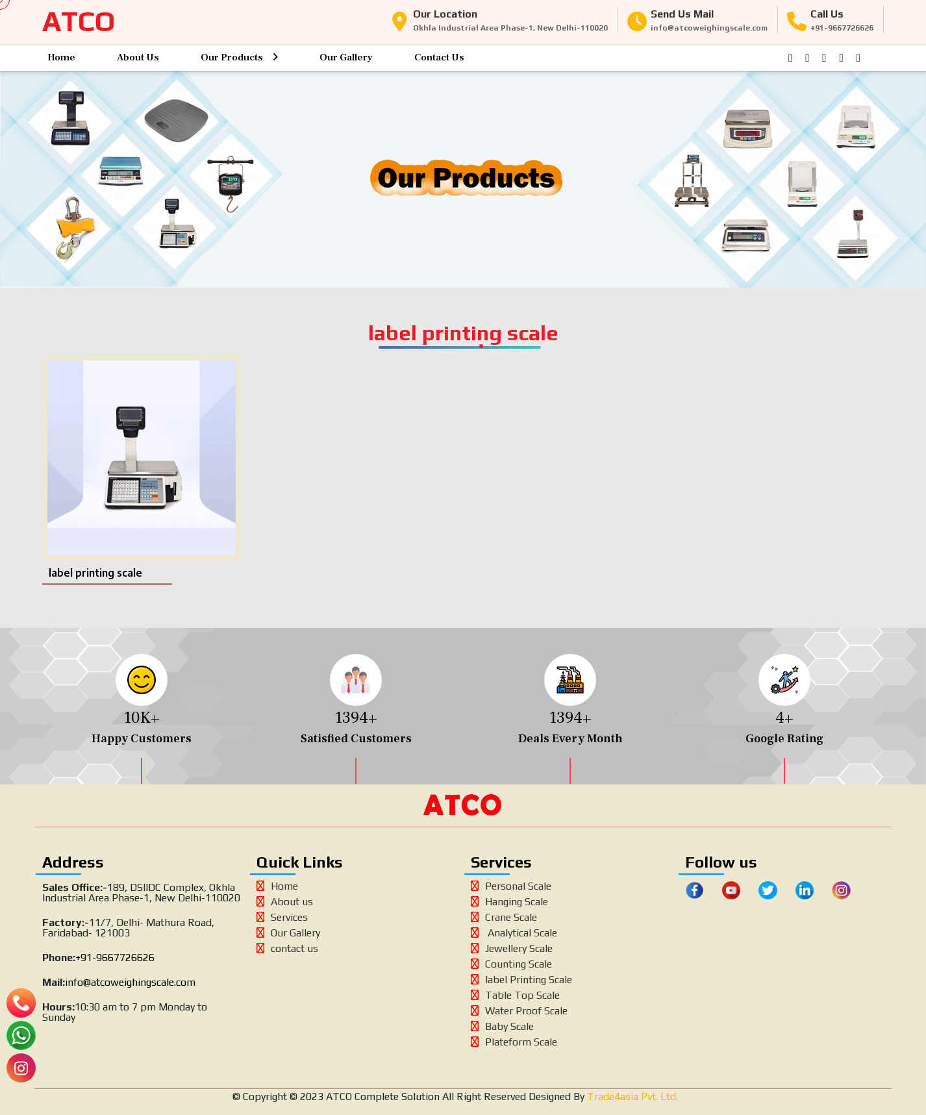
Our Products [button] (239, 57)
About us (285, 902)
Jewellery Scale (512, 948)
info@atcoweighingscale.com (130, 982)
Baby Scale (502, 1026)
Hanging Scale (509, 902)
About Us (138, 57)
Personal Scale (511, 886)
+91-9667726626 (115, 957)
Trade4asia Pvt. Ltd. (631, 1096)
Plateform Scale (514, 1042)
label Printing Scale (521, 979)
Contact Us (439, 57)
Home (61, 57)
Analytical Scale (514, 933)
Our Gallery (346, 57)
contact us (287, 948)
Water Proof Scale (519, 1011)
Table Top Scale (515, 995)
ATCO (78, 21)
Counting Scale (511, 964)
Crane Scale (504, 917)
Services (282, 917)
